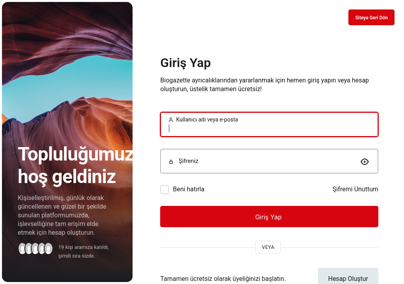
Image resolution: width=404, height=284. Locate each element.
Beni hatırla (188, 189)
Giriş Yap (269, 217)
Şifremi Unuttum (355, 189)
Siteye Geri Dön (371, 18)
